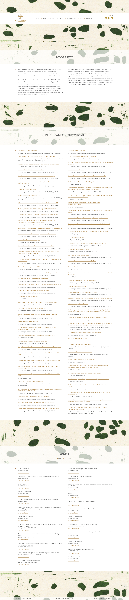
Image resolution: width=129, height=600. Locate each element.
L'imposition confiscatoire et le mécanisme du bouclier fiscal (36, 246)
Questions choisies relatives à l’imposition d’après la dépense (36, 156)
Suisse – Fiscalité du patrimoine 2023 (29, 195)
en (112, 15)
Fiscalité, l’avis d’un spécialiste (77, 286)
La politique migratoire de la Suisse (78, 249)
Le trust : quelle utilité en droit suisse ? (80, 352)
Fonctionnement (71, 18)
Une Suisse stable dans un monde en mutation (82, 156)
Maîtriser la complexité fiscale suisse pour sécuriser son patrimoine (38, 164)
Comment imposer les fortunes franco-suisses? (82, 280)
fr (110, 15)
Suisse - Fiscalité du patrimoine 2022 (29, 267)
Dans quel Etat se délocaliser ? (77, 150)
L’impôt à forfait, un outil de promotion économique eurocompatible (88, 379)
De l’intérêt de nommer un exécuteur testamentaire (33, 396)
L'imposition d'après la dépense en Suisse (30, 381)
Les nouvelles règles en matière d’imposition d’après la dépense (87, 243)
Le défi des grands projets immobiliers (79, 344)
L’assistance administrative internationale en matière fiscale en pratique (90, 298)
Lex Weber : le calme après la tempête (79, 255)
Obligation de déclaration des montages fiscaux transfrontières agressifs (39, 347)
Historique (59, 18)
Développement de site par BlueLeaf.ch (103, 598)
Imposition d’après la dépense (27, 189)
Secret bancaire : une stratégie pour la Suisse (81, 359)
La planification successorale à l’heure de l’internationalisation (87, 176)
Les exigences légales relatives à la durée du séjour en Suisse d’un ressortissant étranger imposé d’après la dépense (88, 366)
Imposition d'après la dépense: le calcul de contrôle (33, 290)
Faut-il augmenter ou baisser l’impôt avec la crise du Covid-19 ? (37, 335)
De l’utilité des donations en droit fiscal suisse (32, 308)
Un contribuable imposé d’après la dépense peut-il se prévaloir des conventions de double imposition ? (38, 252)
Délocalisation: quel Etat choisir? (78, 304)
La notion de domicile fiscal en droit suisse (31, 170)
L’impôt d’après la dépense (76, 170)
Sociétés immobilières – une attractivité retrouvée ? (33, 278)
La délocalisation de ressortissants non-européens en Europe (36, 176)
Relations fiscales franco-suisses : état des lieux (82, 261)
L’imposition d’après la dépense (27, 150)
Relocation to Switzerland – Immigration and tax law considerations (38, 214)
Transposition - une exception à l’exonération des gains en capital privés (40, 228)
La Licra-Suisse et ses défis (76, 237)
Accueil (38, 18)
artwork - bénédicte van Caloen (23, 598)
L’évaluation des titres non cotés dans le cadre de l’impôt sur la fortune (39, 273)
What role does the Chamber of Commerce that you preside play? (37, 302)
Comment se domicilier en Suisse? (28, 296)
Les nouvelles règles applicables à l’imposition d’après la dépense (88, 218)
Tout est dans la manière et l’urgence (29, 240)
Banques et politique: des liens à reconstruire (82, 267)
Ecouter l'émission (23, 473)
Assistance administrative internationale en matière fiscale (36, 402)
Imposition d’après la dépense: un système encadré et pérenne (37, 234)
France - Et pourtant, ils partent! (78, 338)
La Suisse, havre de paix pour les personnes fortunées (84, 332)
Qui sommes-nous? (48, 18)
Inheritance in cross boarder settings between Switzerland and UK (38, 203)
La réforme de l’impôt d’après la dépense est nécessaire (84, 373)
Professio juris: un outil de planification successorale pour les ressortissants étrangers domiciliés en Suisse (36, 221)
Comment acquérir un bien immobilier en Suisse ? (83, 292)
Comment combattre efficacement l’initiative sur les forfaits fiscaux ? (88, 317)
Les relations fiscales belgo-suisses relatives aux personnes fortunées (39, 360)
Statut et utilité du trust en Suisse (28, 321)
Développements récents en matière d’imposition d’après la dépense (38, 408)
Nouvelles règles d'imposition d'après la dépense (32, 341)
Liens (81, 18)
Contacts (89, 18)
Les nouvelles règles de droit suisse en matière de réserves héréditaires (39, 284)
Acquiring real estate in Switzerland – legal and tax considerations (38, 209)
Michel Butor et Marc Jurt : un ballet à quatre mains (83, 182)
